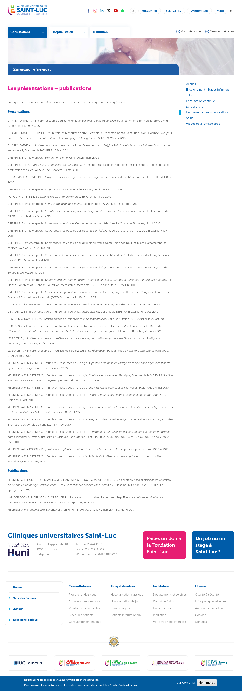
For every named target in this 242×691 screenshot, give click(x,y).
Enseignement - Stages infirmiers (207, 89)
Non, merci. (207, 684)
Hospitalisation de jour (125, 601)
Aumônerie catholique (210, 608)
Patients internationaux (126, 615)
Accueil (191, 84)
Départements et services (170, 594)
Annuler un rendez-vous (85, 601)
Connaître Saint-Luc (166, 601)
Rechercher (135, 10)
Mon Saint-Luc (149, 10)
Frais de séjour (120, 608)
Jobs (189, 95)
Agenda (18, 609)
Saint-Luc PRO (174, 10)
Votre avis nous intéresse (169, 622)
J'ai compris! (186, 684)
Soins (189, 118)
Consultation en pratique (85, 622)
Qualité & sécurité (207, 594)
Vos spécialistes (191, 31)
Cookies (200, 615)
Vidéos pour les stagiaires (203, 123)
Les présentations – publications (207, 112)
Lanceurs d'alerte (164, 608)
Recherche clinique (25, 620)
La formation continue (200, 101)
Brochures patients (81, 615)
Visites (220, 10)
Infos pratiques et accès (210, 601)
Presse (17, 587)
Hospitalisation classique (127, 594)
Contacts (201, 622)
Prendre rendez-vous (82, 594)
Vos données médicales (84, 608)
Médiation (159, 615)
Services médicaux (222, 31)
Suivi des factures (24, 598)
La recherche (194, 106)
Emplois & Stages (199, 10)
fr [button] (232, 10)
